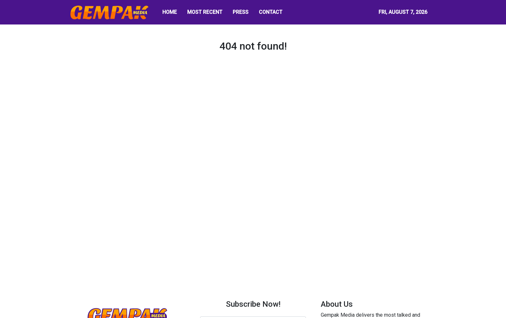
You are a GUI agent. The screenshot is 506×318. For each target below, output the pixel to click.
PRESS (240, 12)
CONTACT (270, 12)
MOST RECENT (204, 12)
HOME (169, 12)
